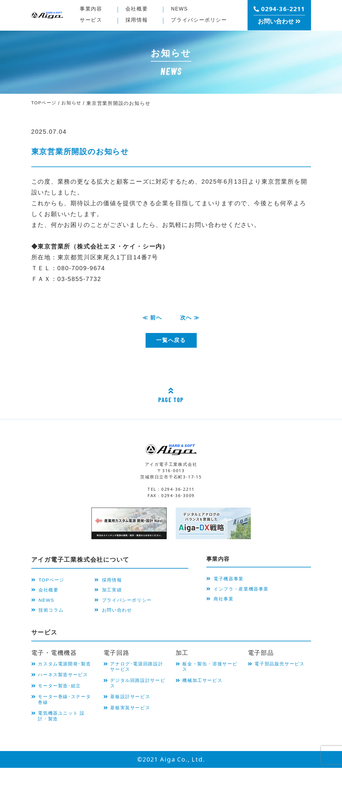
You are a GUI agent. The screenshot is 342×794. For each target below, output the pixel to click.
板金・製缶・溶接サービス (208, 673)
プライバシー (203, 21)
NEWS (181, 10)
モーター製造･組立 (63, 707)
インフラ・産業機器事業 (241, 593)
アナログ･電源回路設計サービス (138, 673)
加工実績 (113, 593)
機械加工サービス (205, 689)
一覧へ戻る (171, 341)
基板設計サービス (133, 707)
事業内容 (93, 10)
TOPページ (49, 581)
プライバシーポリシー (130, 604)
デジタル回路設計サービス (136, 692)
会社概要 (138, 10)
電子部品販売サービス (280, 673)
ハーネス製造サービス (64, 692)
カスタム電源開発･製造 (66, 673)
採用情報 (138, 21)
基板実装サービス (133, 719)
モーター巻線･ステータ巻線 (66, 722)
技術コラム (49, 615)
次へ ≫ (191, 318)
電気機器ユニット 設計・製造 (65, 741)
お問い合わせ (119, 615)
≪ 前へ (151, 318)
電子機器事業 (227, 581)
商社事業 (221, 604)
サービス (93, 21)
